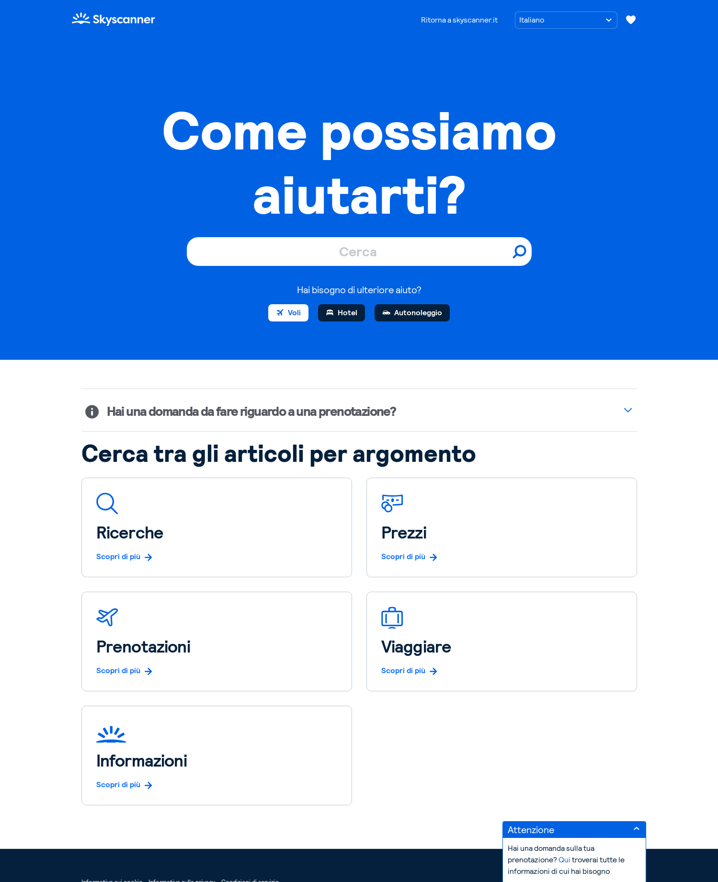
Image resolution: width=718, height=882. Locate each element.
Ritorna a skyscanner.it (459, 19)
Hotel (347, 312)
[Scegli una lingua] (566, 20)
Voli (294, 312)
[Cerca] (359, 251)
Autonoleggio (418, 312)
